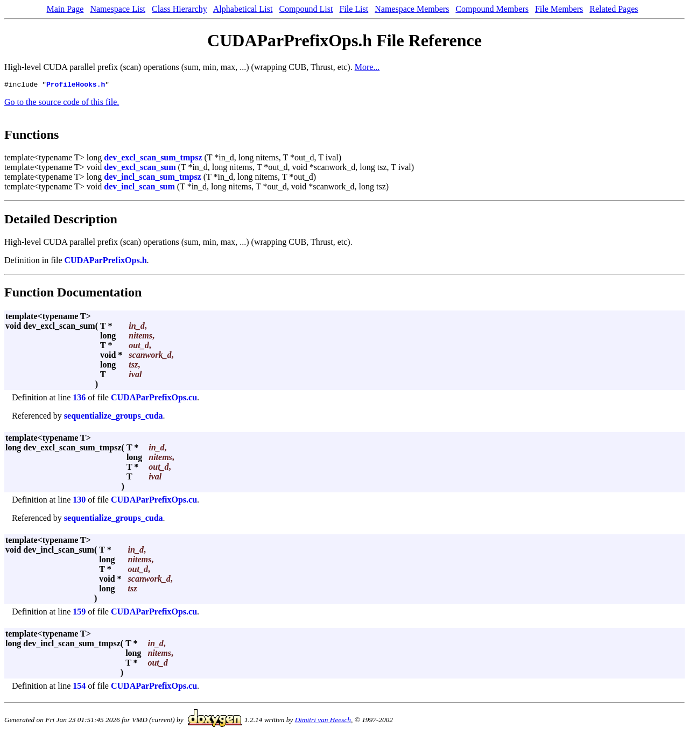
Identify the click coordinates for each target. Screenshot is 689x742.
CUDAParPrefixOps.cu (154, 399)
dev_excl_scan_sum (139, 168)
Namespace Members (412, 8)
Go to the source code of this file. (61, 103)
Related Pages (613, 8)
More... (367, 67)
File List (353, 8)
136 (79, 399)
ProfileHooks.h (75, 85)
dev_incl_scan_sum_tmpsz (152, 178)
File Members (559, 8)
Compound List (306, 8)
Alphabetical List (243, 8)
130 (79, 501)
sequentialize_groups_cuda (113, 417)
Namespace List (117, 8)
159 (79, 613)
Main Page (65, 8)
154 (79, 687)
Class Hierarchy (179, 8)
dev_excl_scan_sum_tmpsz (153, 159)
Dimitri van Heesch (323, 721)
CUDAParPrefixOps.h (106, 261)
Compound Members (492, 8)
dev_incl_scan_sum (139, 188)
